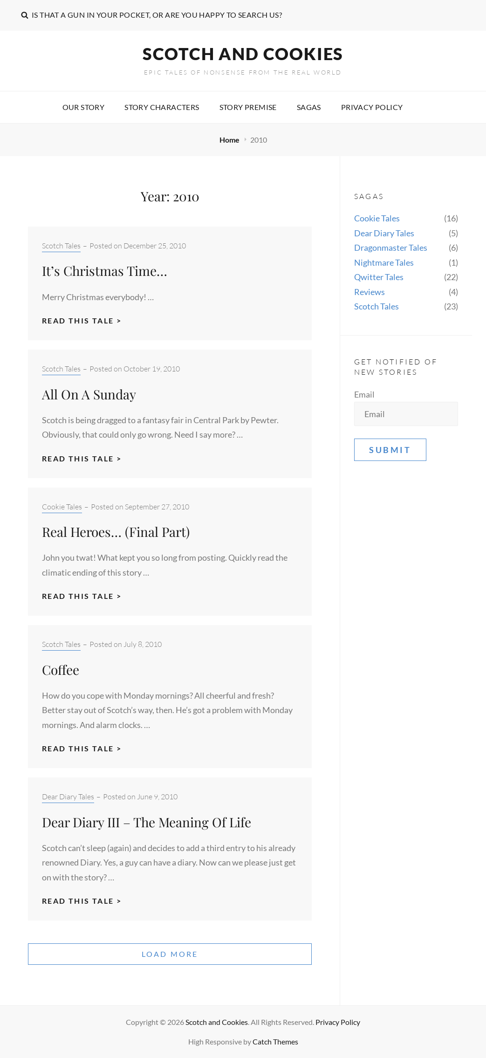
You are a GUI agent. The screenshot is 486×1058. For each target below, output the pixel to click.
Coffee (60, 669)
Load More (170, 953)
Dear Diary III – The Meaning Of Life (146, 822)
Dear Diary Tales (68, 796)
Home (230, 139)
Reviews (369, 292)
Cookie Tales (62, 506)
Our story (83, 107)
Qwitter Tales (379, 277)
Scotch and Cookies (243, 53)
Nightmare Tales (384, 262)
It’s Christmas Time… (104, 270)
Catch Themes (275, 1041)
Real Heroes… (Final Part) (116, 531)
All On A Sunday (89, 394)
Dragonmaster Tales (390, 247)
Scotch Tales (61, 245)
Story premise (248, 107)
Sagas (309, 107)
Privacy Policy (372, 107)
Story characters (161, 107)
